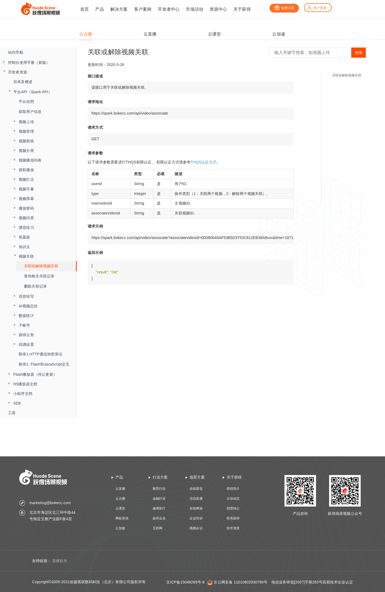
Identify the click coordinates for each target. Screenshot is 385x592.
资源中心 (218, 9)
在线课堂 (196, 489)
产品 (99, 9)
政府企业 (159, 518)
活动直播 (196, 498)
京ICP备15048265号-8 (185, 582)
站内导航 (15, 52)
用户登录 (316, 8)
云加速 (120, 528)
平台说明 (26, 101)
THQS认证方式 (204, 162)
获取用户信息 (30, 111)
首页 (84, 9)
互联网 (158, 528)
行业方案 (160, 477)
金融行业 (159, 498)
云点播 (120, 498)
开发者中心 (168, 9)
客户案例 (143, 9)
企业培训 (196, 518)
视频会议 (196, 528)
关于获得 (242, 9)
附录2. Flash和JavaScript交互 (44, 364)
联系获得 (233, 518)
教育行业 (159, 489)
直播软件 (59, 561)
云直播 (120, 489)
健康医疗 (159, 508)
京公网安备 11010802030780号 (240, 582)
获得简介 (233, 489)
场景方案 (197, 477)
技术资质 (233, 528)
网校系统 (122, 518)
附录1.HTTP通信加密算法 (40, 354)
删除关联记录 (35, 286)
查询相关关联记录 (39, 276)
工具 (12, 413)
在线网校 (196, 508)
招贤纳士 (233, 508)
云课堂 (120, 508)
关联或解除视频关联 (41, 266)
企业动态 (233, 498)
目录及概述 (22, 82)
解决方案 (119, 9)
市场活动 (194, 9)
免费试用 (284, 8)
